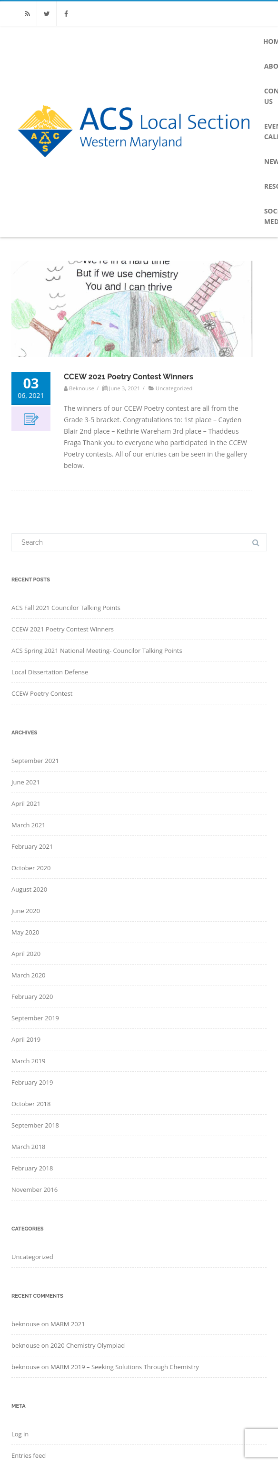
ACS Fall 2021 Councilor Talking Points (65, 607)
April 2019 (25, 1039)
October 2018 (30, 1103)
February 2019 (32, 1082)
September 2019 (35, 1018)
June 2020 (25, 910)
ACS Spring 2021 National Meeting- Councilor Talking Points (96, 650)
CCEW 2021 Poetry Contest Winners (128, 376)
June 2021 (25, 782)
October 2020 (30, 868)
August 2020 (29, 889)
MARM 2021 (67, 1324)
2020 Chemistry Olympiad (87, 1345)
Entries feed (28, 1455)
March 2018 (28, 1146)
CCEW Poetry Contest (42, 693)
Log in (20, 1434)
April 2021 (25, 803)
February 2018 (32, 1168)
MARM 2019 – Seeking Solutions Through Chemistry (124, 1366)
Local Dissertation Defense (49, 672)
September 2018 (35, 1125)
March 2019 (28, 1061)
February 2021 (32, 846)
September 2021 (35, 760)
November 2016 (34, 1189)
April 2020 (25, 953)
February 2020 (32, 996)
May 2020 (25, 932)
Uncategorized (174, 388)
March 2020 (28, 975)
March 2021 (28, 825)
